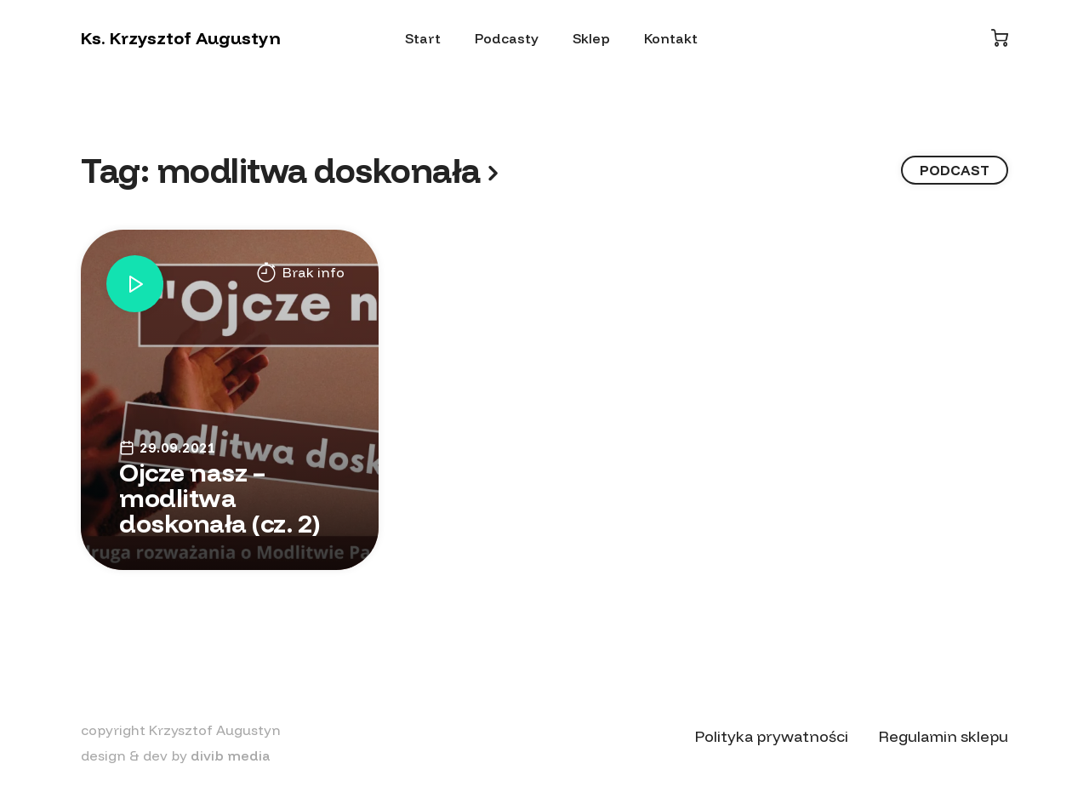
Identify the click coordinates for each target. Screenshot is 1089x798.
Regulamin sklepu (943, 736)
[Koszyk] (999, 37)
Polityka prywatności (771, 736)
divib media (231, 755)
